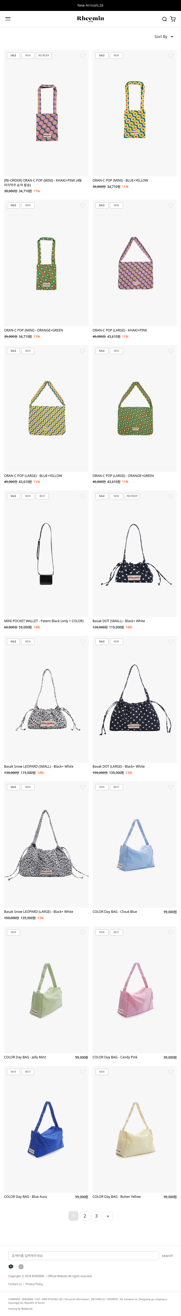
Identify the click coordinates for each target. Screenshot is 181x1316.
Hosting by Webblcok (20, 1309)
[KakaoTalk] (11, 1267)
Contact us (15, 1284)
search (167, 1255)
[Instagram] (21, 1266)
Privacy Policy (34, 1284)
